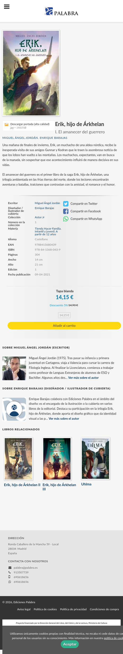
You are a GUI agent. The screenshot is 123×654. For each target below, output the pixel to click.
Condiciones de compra (104, 609)
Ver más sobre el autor (83, 377)
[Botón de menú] (8, 7)
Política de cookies (45, 609)
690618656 (21, 582)
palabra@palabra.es (26, 567)
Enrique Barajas (53, 138)
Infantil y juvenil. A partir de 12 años (46, 233)
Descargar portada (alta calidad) (27, 125)
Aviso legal (24, 609)
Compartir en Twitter (80, 204)
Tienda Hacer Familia (48, 228)
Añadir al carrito (64, 325)
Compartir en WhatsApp (82, 219)
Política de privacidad (73, 609)
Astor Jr (39, 217)
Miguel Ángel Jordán (20, 138)
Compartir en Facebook (82, 211)
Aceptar (69, 644)
